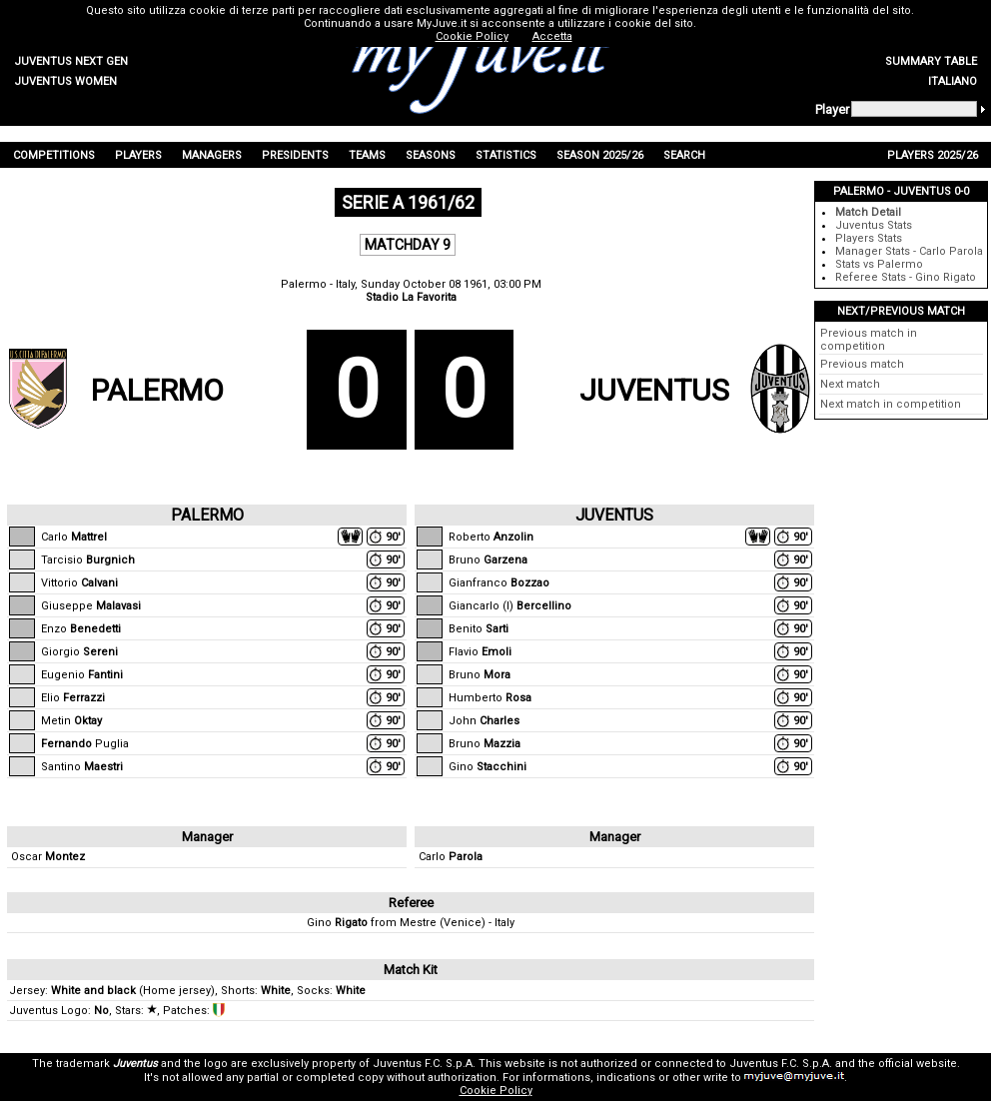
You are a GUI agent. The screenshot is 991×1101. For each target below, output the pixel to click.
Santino (82, 766)
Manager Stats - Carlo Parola (909, 251)
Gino (487, 766)
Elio (73, 697)
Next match (850, 384)
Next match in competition (890, 404)
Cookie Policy (496, 1090)
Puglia (85, 743)
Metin (71, 720)
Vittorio (79, 582)
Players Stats (868, 238)
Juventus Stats (873, 225)
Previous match (862, 364)
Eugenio (82, 674)
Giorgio (79, 651)
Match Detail (868, 212)
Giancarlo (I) (510, 605)
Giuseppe (91, 605)
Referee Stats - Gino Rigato (905, 277)
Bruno (488, 559)
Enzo (81, 628)
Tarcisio (88, 559)
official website (917, 1063)
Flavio (480, 651)
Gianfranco (499, 582)
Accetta (552, 36)
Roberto (491, 537)
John (484, 720)
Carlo (74, 537)
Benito (478, 628)
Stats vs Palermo (879, 264)
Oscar (48, 856)
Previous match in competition (868, 340)
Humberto (490, 697)
